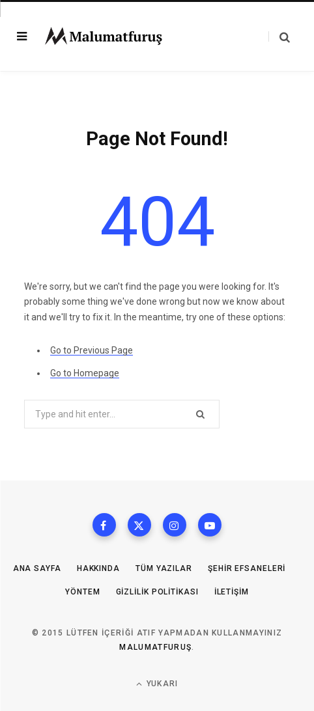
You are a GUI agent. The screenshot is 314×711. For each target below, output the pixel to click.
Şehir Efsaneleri (246, 568)
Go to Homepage (84, 373)
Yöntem (82, 591)
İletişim (231, 591)
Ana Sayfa (37, 568)
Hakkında (98, 568)
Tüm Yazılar (164, 568)
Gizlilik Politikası (157, 591)
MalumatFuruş (155, 647)
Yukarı (157, 684)
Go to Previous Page (91, 350)
